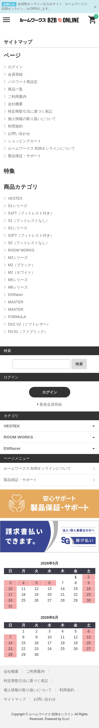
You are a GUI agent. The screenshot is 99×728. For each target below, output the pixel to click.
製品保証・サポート (20, 480)
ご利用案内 (35, 671)
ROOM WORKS (18, 437)
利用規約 (66, 690)
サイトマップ (15, 699)
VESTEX (12, 426)
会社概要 (11, 671)
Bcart (65, 719)
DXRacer (12, 448)
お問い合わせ (45, 699)
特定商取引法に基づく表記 (26, 681)
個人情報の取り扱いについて (28, 690)
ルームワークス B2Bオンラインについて (37, 468)
